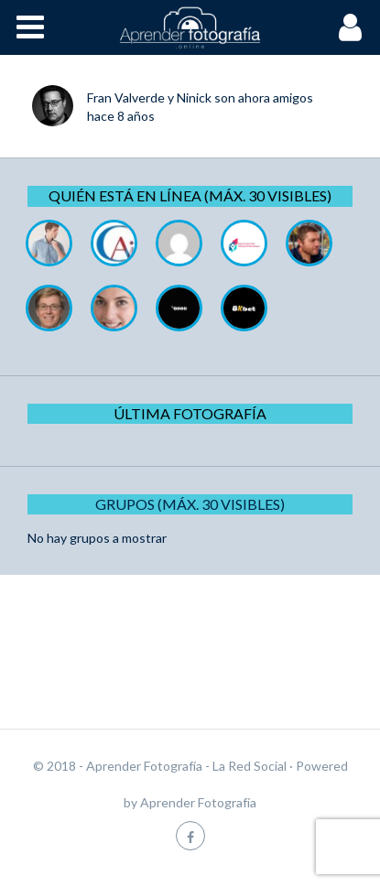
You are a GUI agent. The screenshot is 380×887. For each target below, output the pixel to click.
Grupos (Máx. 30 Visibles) (190, 504)
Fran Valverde (126, 97)
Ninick (194, 97)
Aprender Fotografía (198, 802)
